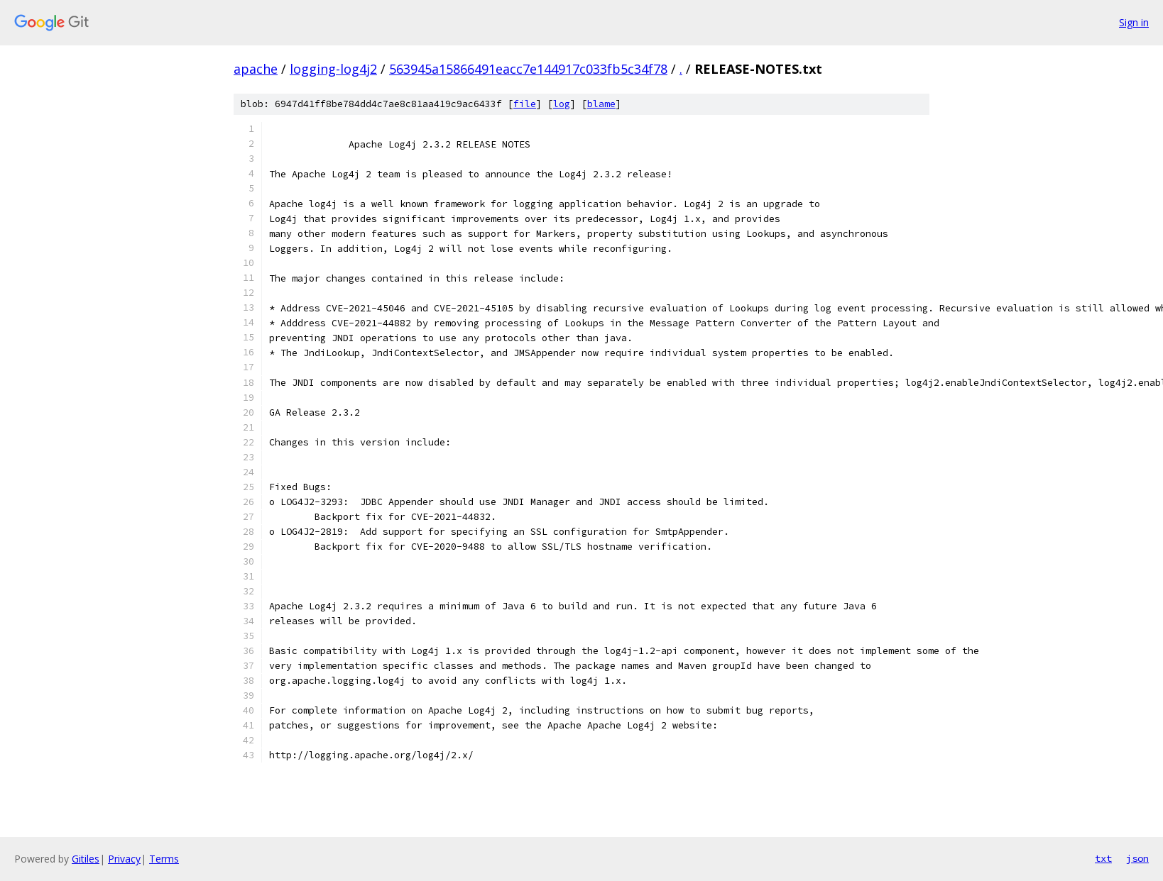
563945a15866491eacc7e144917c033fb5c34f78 (528, 68)
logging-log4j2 (333, 68)
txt (1103, 858)
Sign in (1134, 22)
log (561, 104)
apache (256, 68)
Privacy (124, 858)
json (1137, 858)
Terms (164, 858)
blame (601, 104)
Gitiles (85, 858)
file (524, 104)
